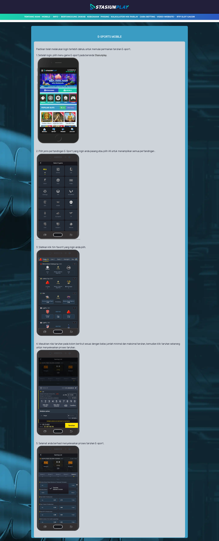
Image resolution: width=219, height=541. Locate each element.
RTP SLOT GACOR (186, 16)
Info (55, 16)
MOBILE (46, 16)
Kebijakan (93, 16)
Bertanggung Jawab (73, 16)
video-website (165, 16)
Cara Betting (147, 16)
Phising (105, 16)
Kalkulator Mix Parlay (124, 16)
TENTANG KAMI (32, 16)
